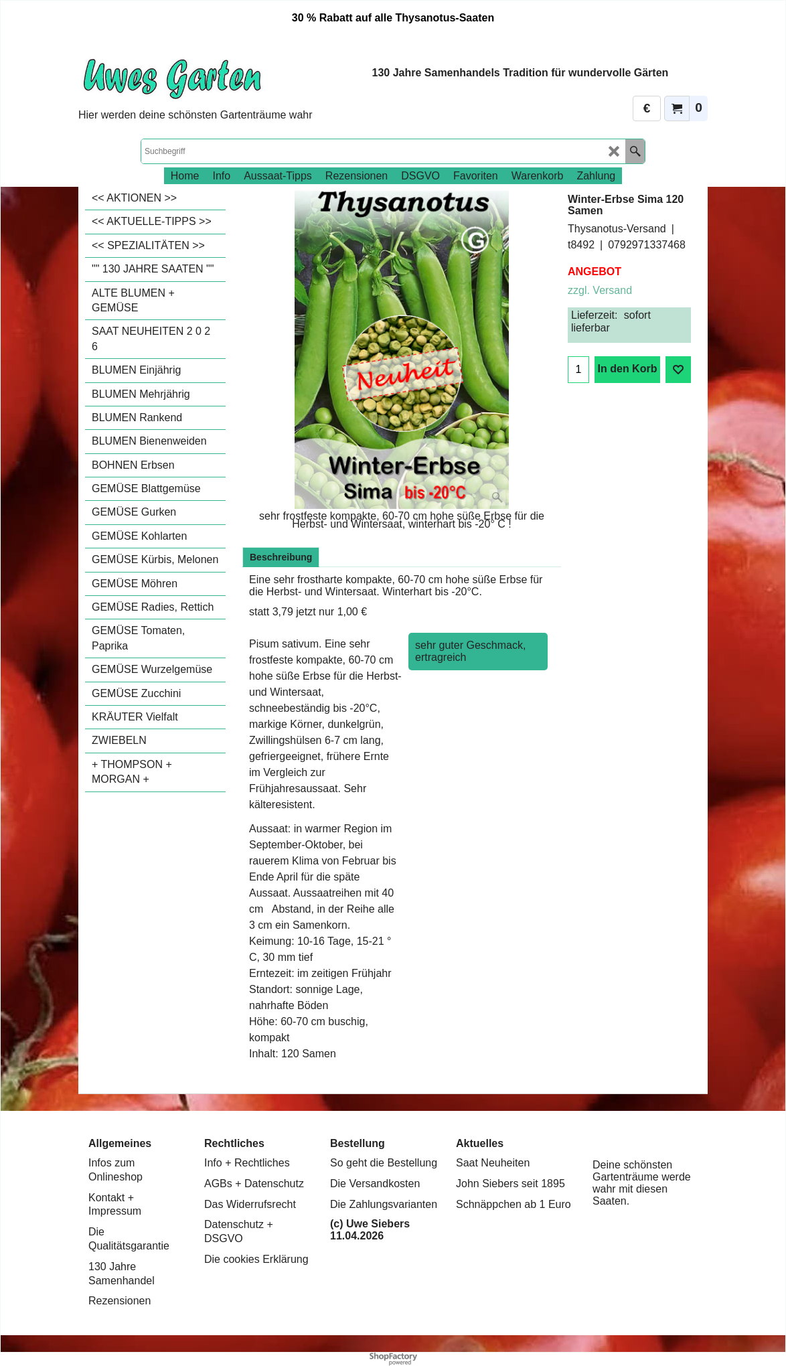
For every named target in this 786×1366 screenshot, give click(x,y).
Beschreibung (281, 557)
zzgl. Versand (600, 290)
